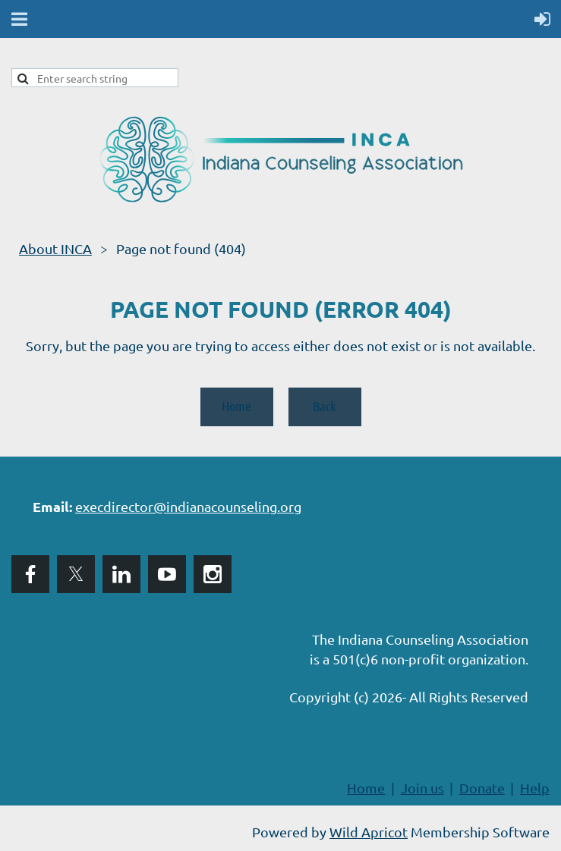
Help (535, 788)
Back (324, 405)
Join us (422, 788)
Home (236, 405)
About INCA (55, 248)
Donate (482, 788)
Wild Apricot (368, 832)
